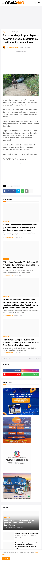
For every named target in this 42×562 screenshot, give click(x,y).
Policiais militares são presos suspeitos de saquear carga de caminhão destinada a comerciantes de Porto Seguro (26, 545)
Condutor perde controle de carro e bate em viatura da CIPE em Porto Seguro (27, 534)
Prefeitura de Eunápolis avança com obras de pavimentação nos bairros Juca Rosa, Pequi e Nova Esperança (21, 342)
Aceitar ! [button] (6, 558)
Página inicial (6, 32)
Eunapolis (17, 186)
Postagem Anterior (7, 359)
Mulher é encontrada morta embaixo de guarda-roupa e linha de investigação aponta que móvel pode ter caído (20, 227)
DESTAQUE (15, 32)
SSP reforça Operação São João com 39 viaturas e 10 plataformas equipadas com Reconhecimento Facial (21, 265)
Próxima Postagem (34, 359)
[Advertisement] (21, 17)
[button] (2, 3)
